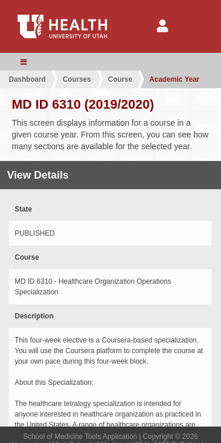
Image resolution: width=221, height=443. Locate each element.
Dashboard (27, 79)
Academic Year (174, 79)
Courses (77, 79)
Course (120, 79)
